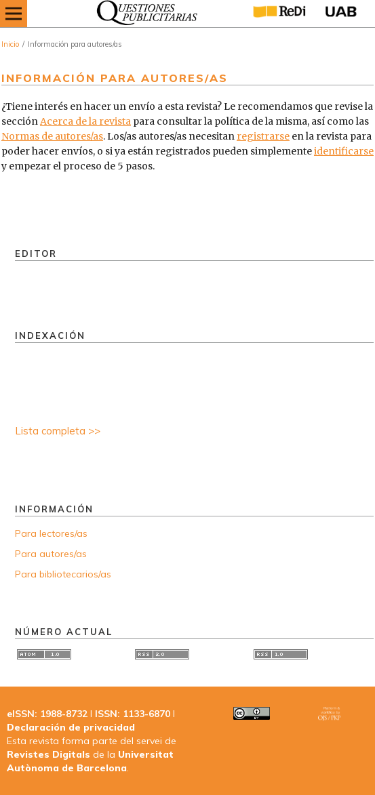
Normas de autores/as (52, 136)
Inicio (10, 44)
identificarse (344, 151)
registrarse (263, 136)
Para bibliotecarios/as (63, 574)
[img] (143, 13)
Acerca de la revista (85, 121)
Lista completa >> (57, 430)
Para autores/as (51, 554)
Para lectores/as (51, 533)
